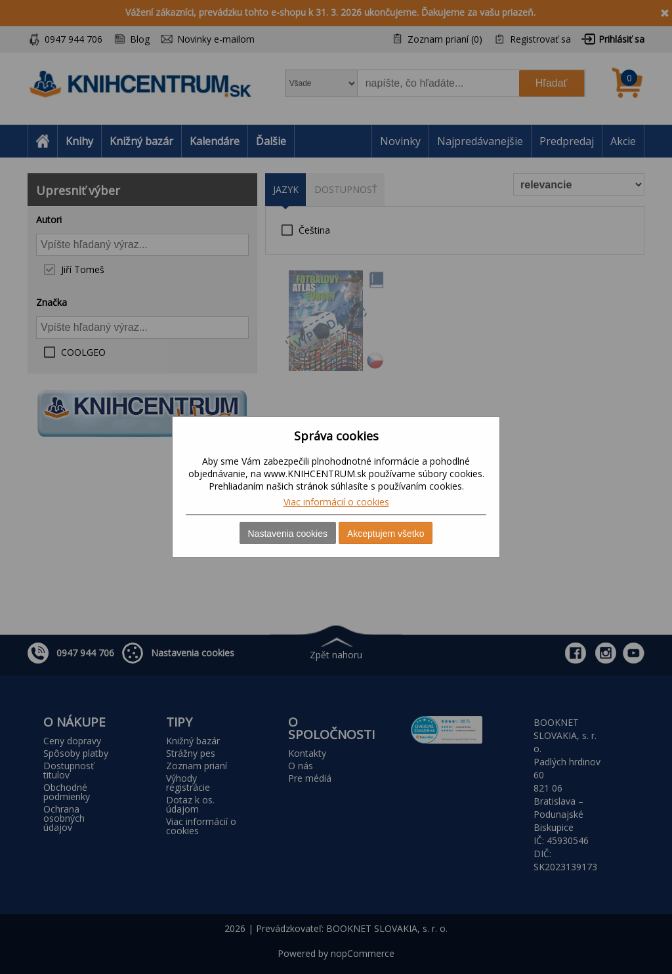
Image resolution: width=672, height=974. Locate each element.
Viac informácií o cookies (336, 502)
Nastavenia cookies (287, 533)
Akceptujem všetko (386, 533)
